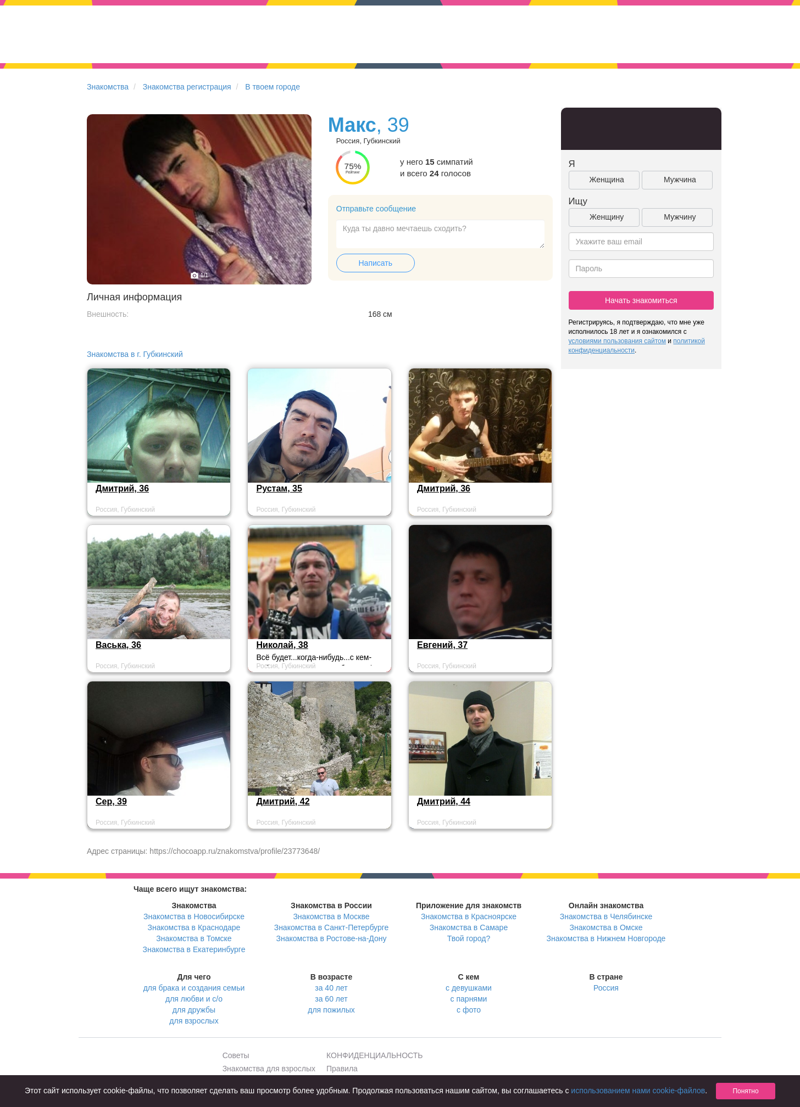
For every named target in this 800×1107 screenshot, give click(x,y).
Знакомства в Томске (193, 938)
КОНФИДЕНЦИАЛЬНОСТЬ (374, 1055)
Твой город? (469, 938)
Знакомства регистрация (187, 86)
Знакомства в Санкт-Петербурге (331, 927)
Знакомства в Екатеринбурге (194, 949)
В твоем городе (272, 86)
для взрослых (193, 1020)
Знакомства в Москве (331, 916)
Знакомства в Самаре (469, 927)
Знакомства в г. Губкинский (135, 354)
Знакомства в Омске (606, 927)
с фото (469, 1009)
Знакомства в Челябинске (606, 916)
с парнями (469, 998)
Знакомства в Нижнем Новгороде (606, 938)
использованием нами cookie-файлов (638, 1090)
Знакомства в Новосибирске (194, 916)
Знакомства (108, 86)
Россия (606, 987)
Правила (342, 1068)
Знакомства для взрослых (269, 1068)
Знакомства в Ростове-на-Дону (331, 938)
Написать (375, 263)
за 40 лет (331, 987)
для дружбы (194, 1009)
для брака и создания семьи (194, 987)
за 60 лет (331, 998)
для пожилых (331, 1009)
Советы (236, 1055)
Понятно (745, 1091)
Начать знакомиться (641, 300)
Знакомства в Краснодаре (194, 927)
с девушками (469, 987)
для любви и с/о (194, 998)
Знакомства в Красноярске (468, 916)
